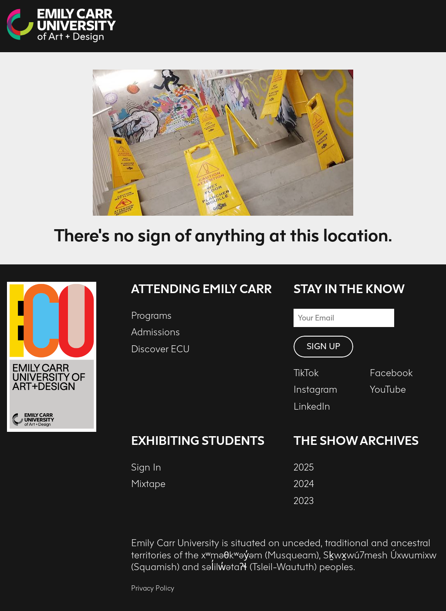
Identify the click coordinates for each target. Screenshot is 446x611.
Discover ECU (160, 349)
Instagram (315, 389)
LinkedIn (312, 406)
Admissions (155, 332)
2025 (304, 467)
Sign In (146, 467)
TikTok (306, 373)
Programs (151, 315)
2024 (304, 484)
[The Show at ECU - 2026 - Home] (61, 26)
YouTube (388, 389)
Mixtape (148, 484)
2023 (304, 501)
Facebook (391, 373)
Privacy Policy (152, 588)
